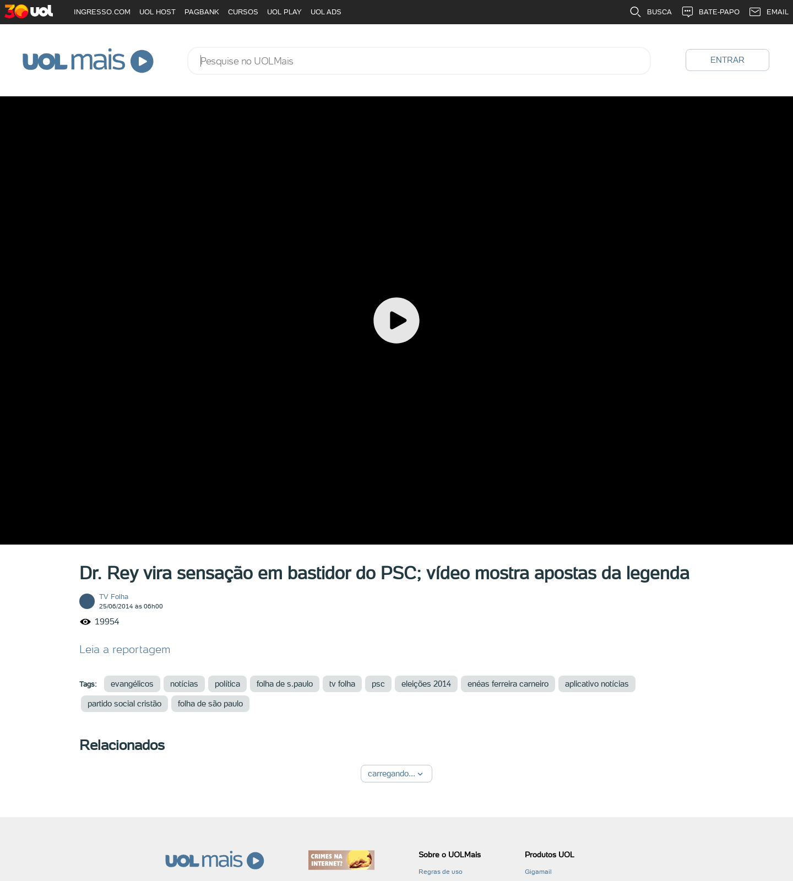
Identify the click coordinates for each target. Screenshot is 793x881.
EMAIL (768, 12)
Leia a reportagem (125, 649)
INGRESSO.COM (102, 12)
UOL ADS (326, 12)
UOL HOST (157, 12)
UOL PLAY (284, 12)
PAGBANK (201, 12)
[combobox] (419, 61)
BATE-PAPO (710, 12)
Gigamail (538, 871)
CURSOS (243, 12)
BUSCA (650, 12)
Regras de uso (441, 871)
